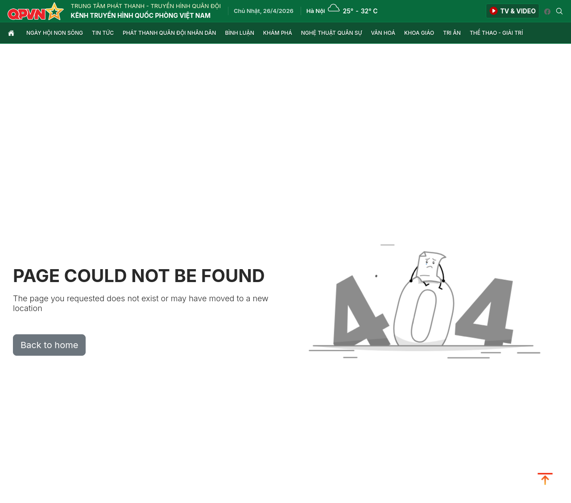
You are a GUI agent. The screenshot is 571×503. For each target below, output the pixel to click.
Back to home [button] (49, 345)
